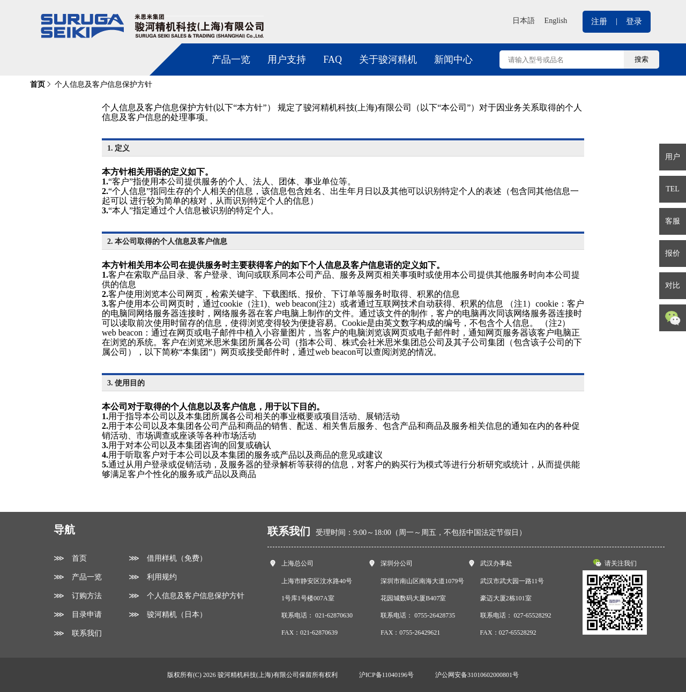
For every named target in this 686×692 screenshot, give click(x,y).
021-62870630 (334, 615)
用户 (672, 157)
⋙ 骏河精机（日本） (168, 615)
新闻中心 (453, 59)
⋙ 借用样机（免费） (168, 558)
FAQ (332, 59)
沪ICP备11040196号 (386, 675)
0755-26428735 (434, 615)
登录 (634, 21)
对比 (672, 285)
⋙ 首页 (70, 558)
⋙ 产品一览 (78, 577)
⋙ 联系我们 (78, 633)
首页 (37, 84)
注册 (599, 21)
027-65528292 (532, 615)
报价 (672, 253)
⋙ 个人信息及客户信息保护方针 (186, 596)
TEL (673, 189)
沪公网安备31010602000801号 (477, 675)
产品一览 (231, 59)
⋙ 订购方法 (78, 596)
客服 (672, 221)
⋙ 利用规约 (153, 577)
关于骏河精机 (388, 59)
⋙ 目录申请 (78, 615)
